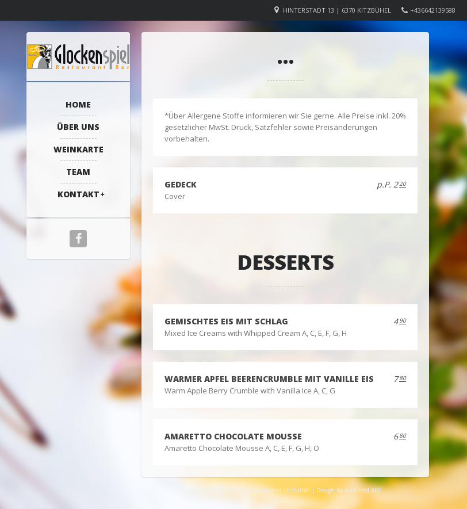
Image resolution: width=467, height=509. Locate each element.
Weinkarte (78, 149)
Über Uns (78, 126)
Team (78, 171)
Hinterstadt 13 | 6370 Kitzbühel (337, 10)
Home (78, 104)
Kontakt (78, 194)
